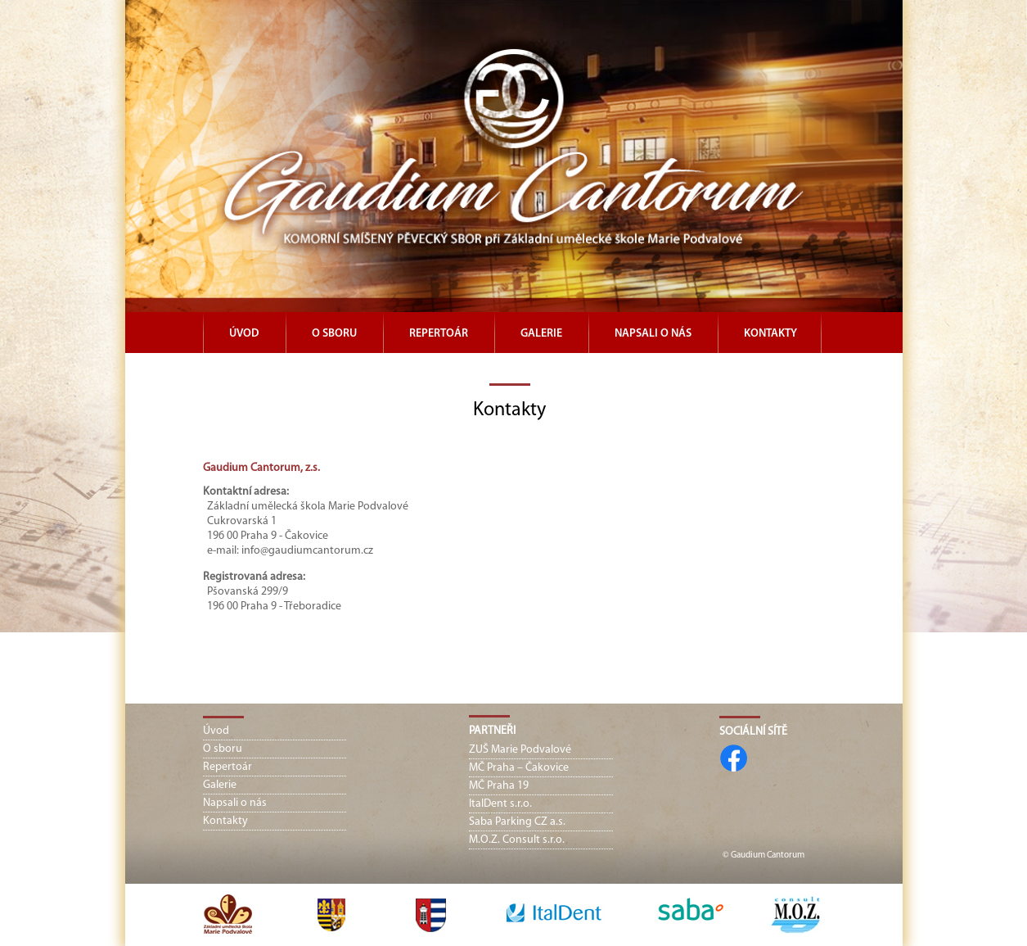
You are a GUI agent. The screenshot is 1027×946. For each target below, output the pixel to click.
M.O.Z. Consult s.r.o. (517, 840)
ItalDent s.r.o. (500, 804)
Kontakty (770, 334)
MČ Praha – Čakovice (519, 768)
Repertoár (438, 334)
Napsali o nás (653, 334)
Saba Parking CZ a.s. (517, 822)
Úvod (244, 334)
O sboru (334, 334)
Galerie (541, 334)
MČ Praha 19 (499, 786)
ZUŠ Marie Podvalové (520, 750)
